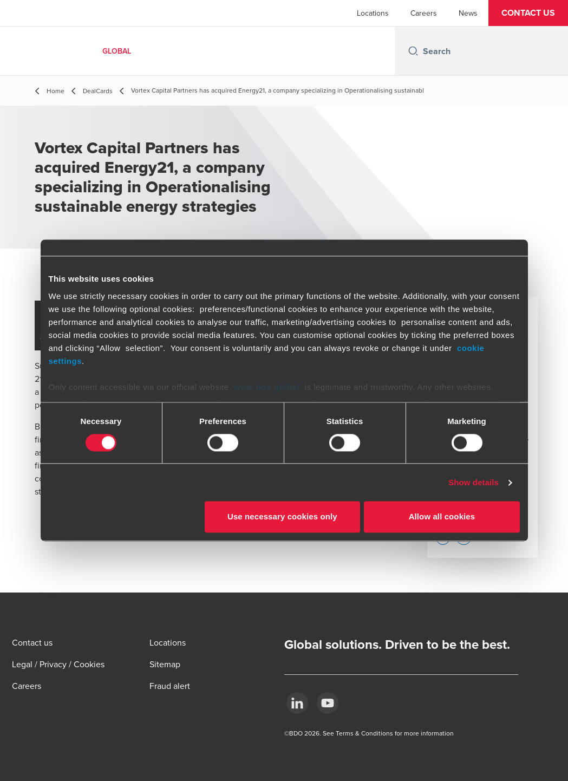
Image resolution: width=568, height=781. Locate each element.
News (468, 13)
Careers (423, 13)
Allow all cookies (442, 517)
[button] (528, 13)
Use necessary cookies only (282, 517)
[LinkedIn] (297, 703)
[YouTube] (328, 703)
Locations (373, 13)
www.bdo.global (266, 387)
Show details (473, 482)
